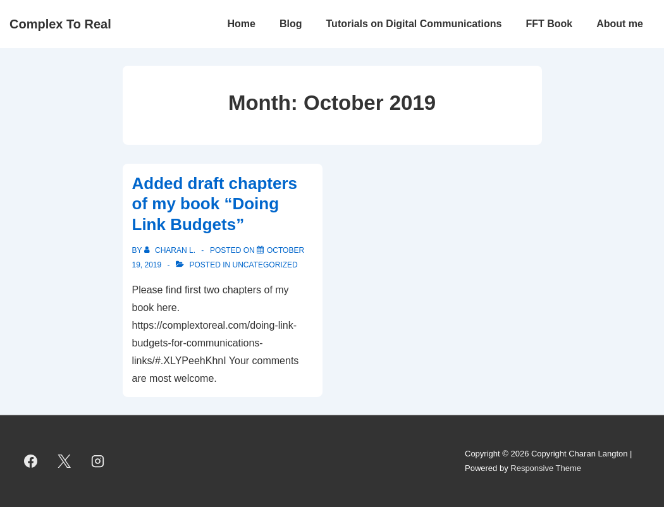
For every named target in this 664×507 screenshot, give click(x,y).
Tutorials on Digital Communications (414, 23)
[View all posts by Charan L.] (171, 250)
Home (241, 23)
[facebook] (31, 461)
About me (619, 23)
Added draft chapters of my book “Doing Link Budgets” (215, 204)
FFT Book (549, 23)
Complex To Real (60, 24)
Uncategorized (265, 264)
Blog (291, 23)
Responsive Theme (545, 468)
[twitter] (64, 461)
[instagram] (98, 461)
